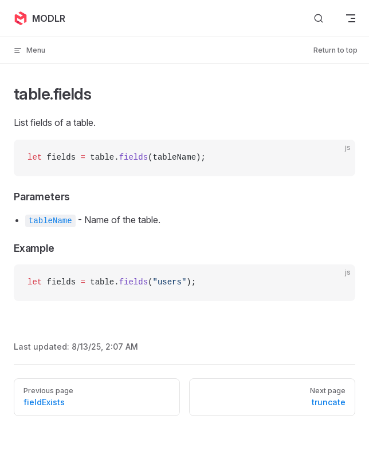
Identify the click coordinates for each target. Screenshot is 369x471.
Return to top (335, 50)
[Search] (318, 18)
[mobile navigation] (350, 18)
